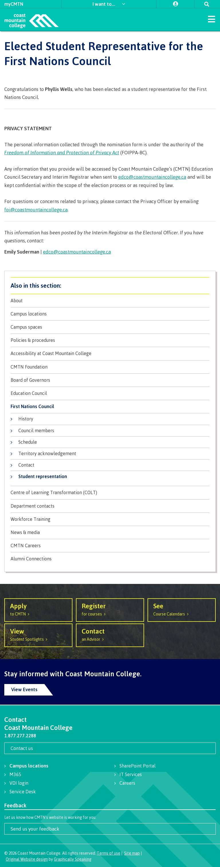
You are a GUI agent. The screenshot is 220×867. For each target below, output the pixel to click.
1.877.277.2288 (20, 736)
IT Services (130, 774)
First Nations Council (32, 406)
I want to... (104, 4)
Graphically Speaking (72, 859)
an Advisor (110, 634)
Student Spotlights (38, 634)
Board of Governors (30, 380)
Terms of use (108, 853)
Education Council (29, 393)
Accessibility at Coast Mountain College (51, 353)
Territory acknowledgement (47, 453)
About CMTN (110, 285)
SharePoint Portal (137, 766)
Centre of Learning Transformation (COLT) (54, 492)
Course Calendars (181, 609)
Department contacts (32, 506)
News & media (25, 532)
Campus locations (29, 314)
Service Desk (22, 791)
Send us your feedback (35, 829)
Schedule (27, 442)
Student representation (42, 476)
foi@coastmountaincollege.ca (36, 209)
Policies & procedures (33, 340)
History (25, 419)
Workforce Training (30, 519)
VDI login (18, 783)
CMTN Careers (26, 545)
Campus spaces (26, 327)
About (17, 300)
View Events (24, 689)
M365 (15, 774)
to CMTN (38, 609)
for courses (110, 609)
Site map (132, 853)
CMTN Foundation (29, 367)
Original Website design (27, 859)
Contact (26, 465)
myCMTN (13, 4)
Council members (36, 430)
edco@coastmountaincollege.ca (152, 177)
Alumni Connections (31, 559)
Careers (127, 783)
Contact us (22, 748)
